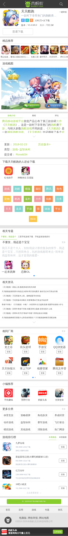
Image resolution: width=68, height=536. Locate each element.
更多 (64, 242)
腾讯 (4, 121)
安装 (9, 352)
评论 (57, 115)
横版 (10, 132)
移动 (10, 121)
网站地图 (44, 518)
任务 (59, 198)
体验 (47, 208)
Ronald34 (22, 154)
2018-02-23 (20, 144)
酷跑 (13, 124)
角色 (59, 188)
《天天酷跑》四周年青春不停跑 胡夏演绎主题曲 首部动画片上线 (27, 309)
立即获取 (58, 532)
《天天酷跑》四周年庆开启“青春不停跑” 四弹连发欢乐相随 (25, 313)
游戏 (15, 121)
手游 (29, 208)
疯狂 (38, 188)
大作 (59, 121)
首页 (8, 510)
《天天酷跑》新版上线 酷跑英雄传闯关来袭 (19, 287)
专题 (47, 510)
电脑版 (22, 518)
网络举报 (33, 518)
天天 (7, 124)
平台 (21, 121)
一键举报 (63, 12)
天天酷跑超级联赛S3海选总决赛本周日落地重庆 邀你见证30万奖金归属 (30, 291)
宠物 (7, 198)
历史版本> (44, 144)
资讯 (60, 510)
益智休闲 (24, 149)
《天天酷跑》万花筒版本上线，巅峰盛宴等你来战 (21, 296)
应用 (21, 510)
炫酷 (48, 198)
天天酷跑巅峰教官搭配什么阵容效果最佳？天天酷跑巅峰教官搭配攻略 (29, 318)
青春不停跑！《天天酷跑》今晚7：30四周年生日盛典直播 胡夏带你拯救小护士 (32, 304)
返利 (28, 198)
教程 (34, 115)
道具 (18, 208)
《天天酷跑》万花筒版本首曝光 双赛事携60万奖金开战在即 (25, 300)
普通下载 (17, 31)
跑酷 (53, 124)
